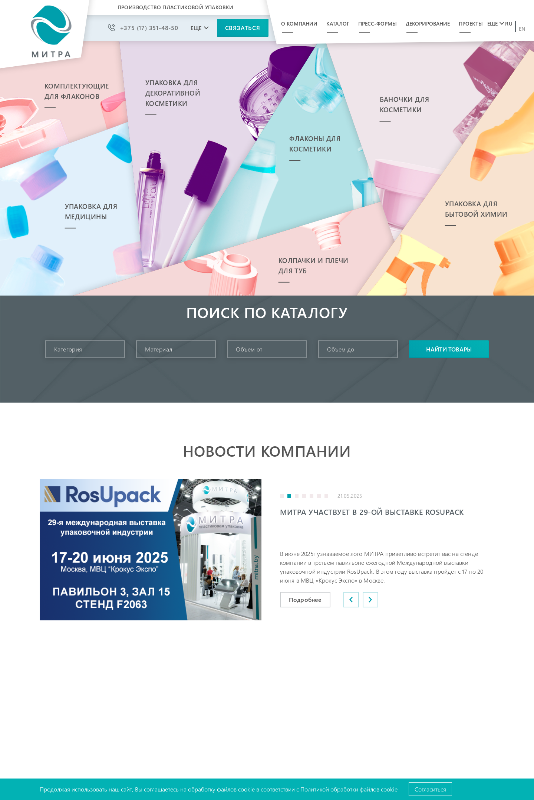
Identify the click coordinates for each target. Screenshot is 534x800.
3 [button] (297, 496)
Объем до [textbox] (341, 349)
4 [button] (304, 496)
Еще (492, 23)
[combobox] (85, 349)
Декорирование (428, 23)
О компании (299, 23)
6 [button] (319, 496)
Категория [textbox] (68, 349)
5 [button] (311, 496)
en (522, 29)
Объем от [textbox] (249, 349)
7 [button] (326, 496)
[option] (267, 549)
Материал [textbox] (158, 349)
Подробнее (305, 599)
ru (508, 24)
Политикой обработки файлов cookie (349, 789)
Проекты (471, 23)
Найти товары (449, 349)
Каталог (337, 23)
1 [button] (282, 496)
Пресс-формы (377, 23)
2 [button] (289, 496)
